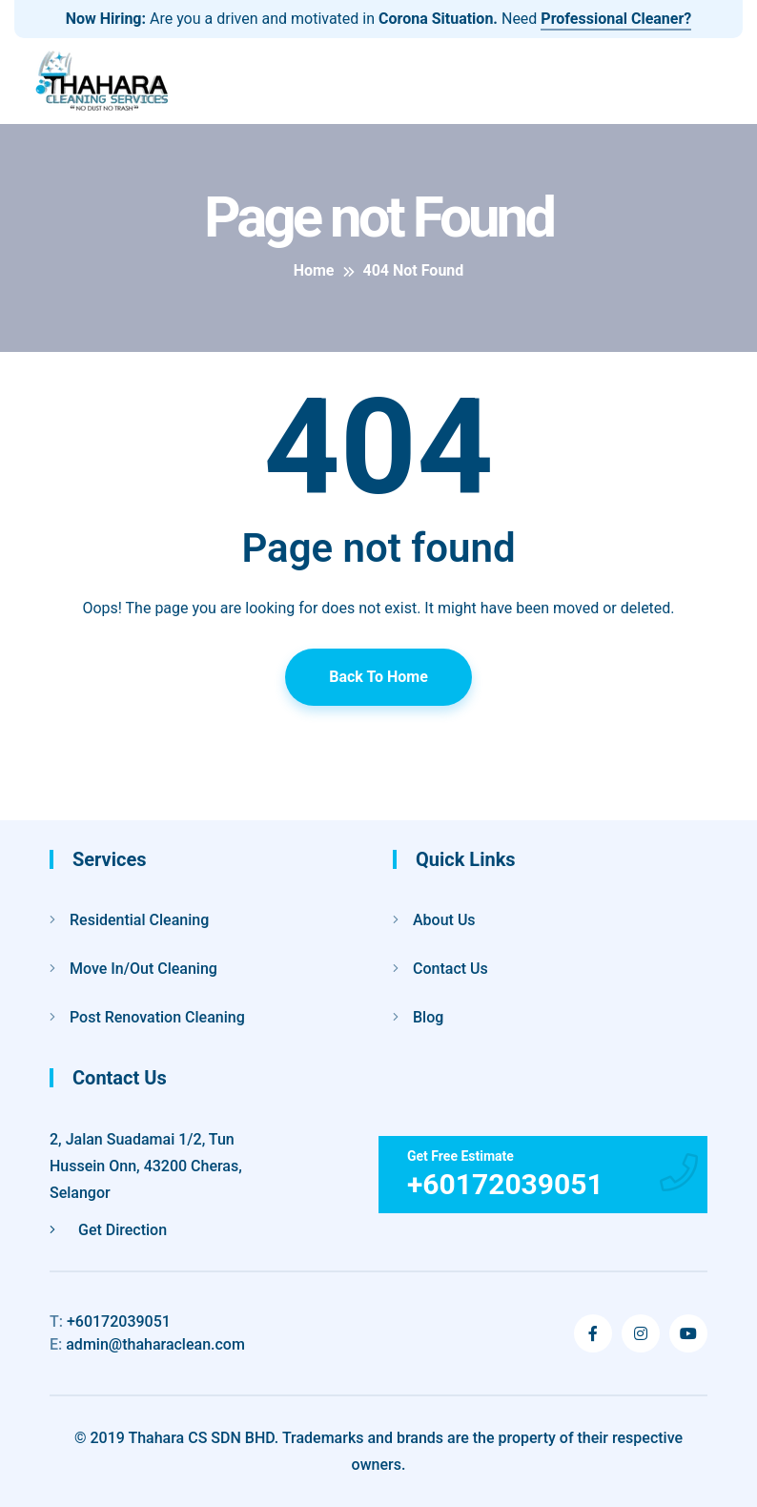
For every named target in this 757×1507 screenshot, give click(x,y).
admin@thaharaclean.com (147, 1344)
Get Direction (108, 1230)
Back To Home (378, 677)
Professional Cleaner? (616, 19)
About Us (444, 920)
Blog (428, 1017)
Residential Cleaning (139, 920)
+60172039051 (110, 1321)
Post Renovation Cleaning (157, 1017)
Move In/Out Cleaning (143, 969)
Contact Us (450, 969)
